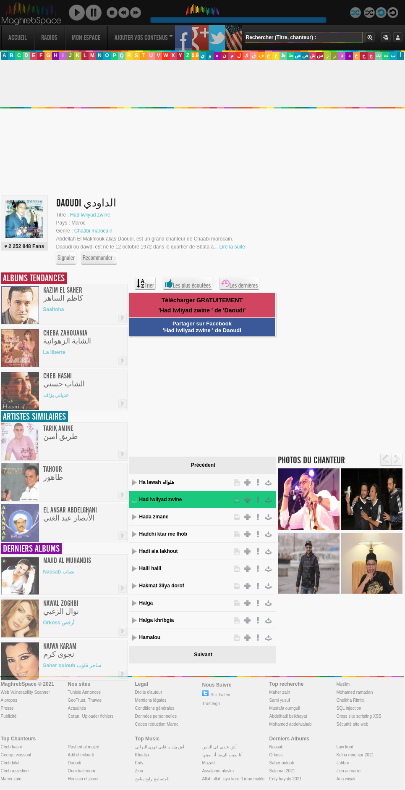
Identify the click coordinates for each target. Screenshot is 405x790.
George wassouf (16, 755)
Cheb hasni (11, 747)
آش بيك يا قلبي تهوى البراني (160, 747)
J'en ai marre (349, 771)
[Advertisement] (199, 395)
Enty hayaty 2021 (285, 779)
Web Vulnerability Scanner (25, 692)
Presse (7, 708)
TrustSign (211, 703)
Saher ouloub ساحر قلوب (72, 665)
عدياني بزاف (56, 395)
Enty (139, 763)
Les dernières (239, 283)
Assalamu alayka (218, 771)
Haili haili (150, 568)
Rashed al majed (83, 747)
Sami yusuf (279, 700)
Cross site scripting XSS (359, 716)
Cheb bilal (10, 763)
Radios (49, 38)
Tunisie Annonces (84, 692)
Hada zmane (154, 517)
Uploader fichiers (97, 716)
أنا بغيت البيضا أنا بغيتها (222, 755)
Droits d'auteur (148, 692)
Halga (146, 603)
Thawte (95, 700)
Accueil (17, 38)
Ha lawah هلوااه (156, 482)
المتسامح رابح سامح (152, 779)
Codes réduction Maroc (156, 724)
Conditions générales (155, 708)
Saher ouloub (282, 763)
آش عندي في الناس (219, 747)
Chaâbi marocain (93, 231)
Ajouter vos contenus (144, 38)
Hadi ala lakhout (158, 551)
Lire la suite (232, 247)
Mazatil (209, 763)
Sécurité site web (352, 724)
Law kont (345, 747)
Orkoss (276, 755)
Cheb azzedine (15, 771)
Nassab (276, 747)
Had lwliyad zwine (90, 215)
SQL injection (349, 708)
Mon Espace (86, 38)
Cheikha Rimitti (351, 700)
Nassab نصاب (58, 572)
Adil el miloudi (81, 755)
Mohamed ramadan (355, 692)
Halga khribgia (156, 620)
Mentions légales (151, 700)
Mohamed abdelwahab (290, 724)
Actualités (77, 708)
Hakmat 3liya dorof (161, 586)
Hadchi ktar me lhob (163, 534)
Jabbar (343, 763)
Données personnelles (156, 716)
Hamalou (150, 637)
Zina (139, 771)
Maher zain (279, 692)
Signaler (66, 258)
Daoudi (74, 763)
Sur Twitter (216, 694)
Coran (73, 716)
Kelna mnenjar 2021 (355, 755)
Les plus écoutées (188, 283)
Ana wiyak (346, 779)
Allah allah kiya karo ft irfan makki (233, 779)
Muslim (343, 684)
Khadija (142, 755)
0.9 (195, 55)
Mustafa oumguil (284, 708)
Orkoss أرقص (59, 623)
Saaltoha (53, 309)
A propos (9, 700)
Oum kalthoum (81, 771)
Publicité (9, 716)
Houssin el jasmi (83, 779)
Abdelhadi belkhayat (288, 716)
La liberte (54, 352)
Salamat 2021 (282, 771)
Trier (145, 283)
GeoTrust (76, 700)
